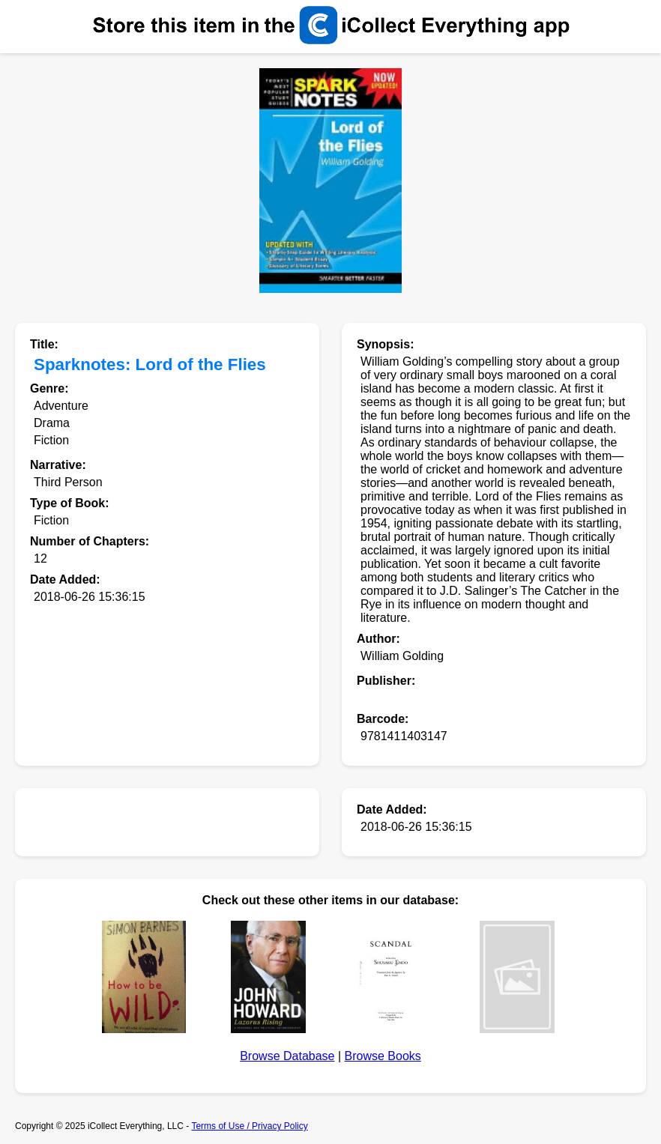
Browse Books (383, 1056)
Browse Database (287, 1056)
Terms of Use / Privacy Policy (249, 1126)
